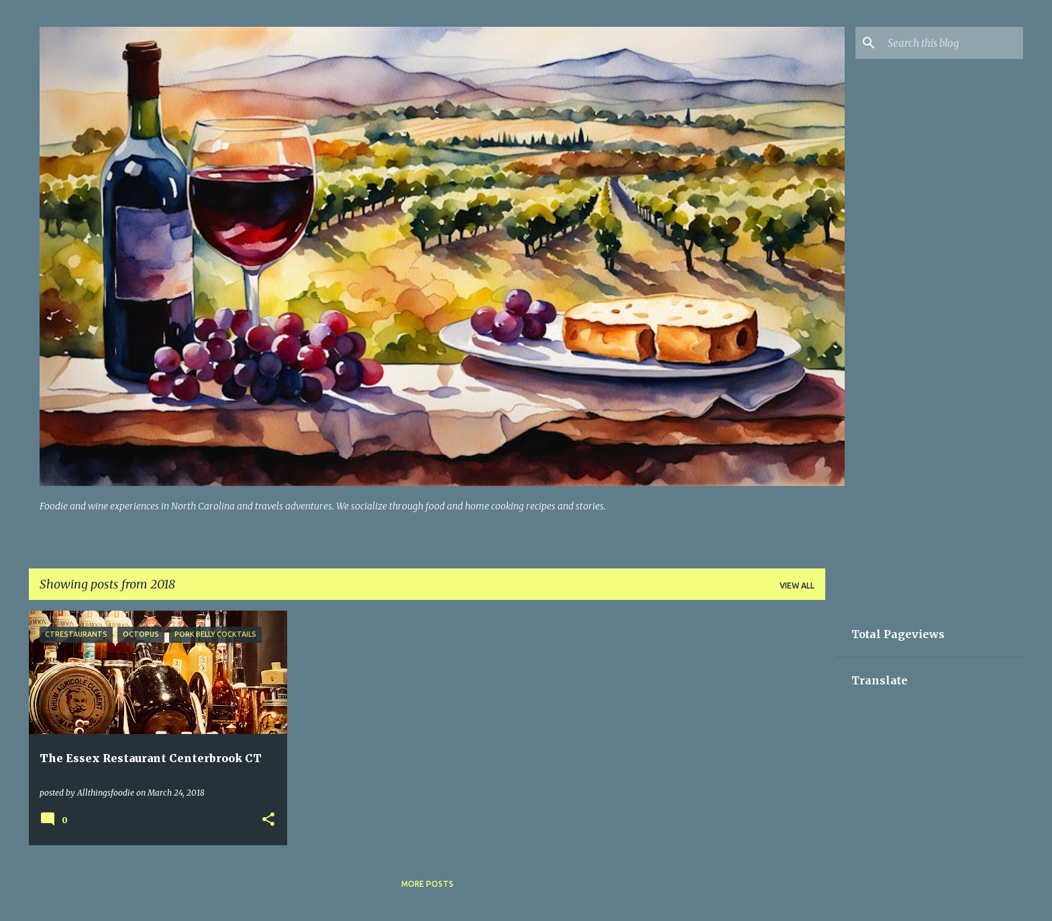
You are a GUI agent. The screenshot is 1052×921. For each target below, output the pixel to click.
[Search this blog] (952, 43)
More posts (427, 883)
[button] (268, 820)
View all (797, 585)
